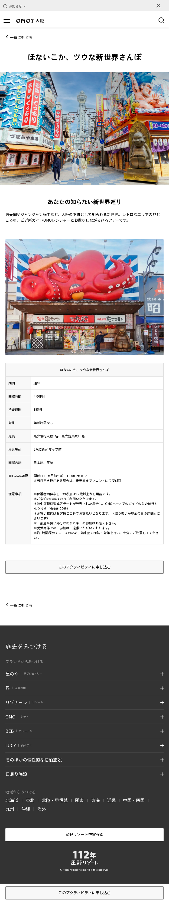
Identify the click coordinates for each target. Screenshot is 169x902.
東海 (95, 800)
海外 (41, 809)
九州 (9, 809)
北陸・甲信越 (55, 800)
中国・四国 (134, 800)
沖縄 (25, 809)
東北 (30, 800)
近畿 (111, 800)
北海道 (11, 800)
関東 (79, 800)
